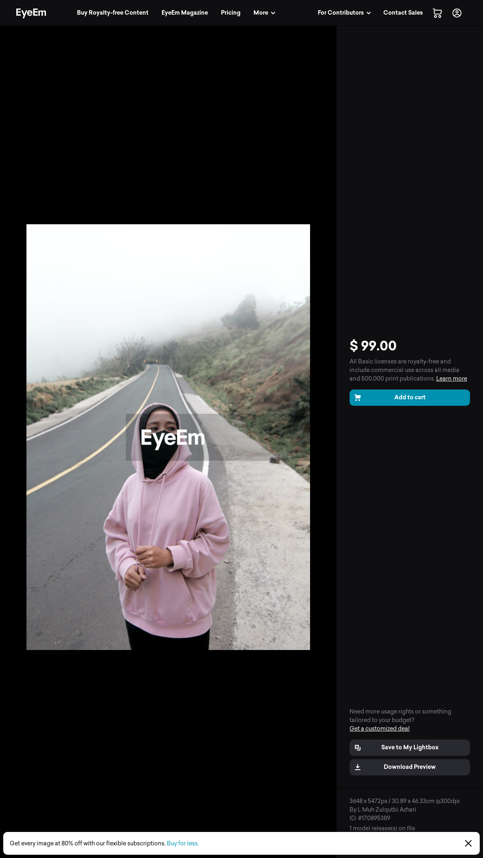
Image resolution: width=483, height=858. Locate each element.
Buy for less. (183, 843)
